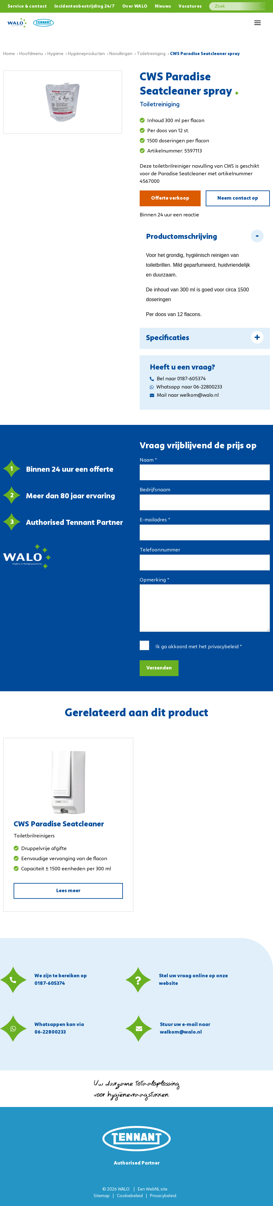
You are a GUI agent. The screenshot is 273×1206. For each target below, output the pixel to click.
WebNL (153, 1189)
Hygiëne (55, 54)
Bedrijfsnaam (155, 490)
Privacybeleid (163, 1196)
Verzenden (159, 668)
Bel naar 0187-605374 (178, 379)
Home (9, 54)
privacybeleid (223, 647)
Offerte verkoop (170, 198)
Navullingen (120, 54)
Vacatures (190, 6)
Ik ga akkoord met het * (198, 647)
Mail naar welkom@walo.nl (184, 395)
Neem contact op (237, 198)
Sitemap (102, 1196)
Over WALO (134, 6)
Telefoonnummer (160, 550)
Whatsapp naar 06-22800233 (186, 387)
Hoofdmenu (31, 54)
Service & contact (27, 6)
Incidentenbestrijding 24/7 (84, 6)
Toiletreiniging (151, 54)
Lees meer (68, 890)
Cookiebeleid (130, 1196)
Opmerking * (154, 580)
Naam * (148, 460)
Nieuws (163, 6)
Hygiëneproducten (86, 54)
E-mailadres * (155, 520)
